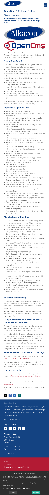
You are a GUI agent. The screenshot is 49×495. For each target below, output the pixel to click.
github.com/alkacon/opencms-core (16, 358)
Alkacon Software (10, 434)
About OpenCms (10, 403)
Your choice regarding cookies (24, 473)
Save (13, 492)
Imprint (4, 485)
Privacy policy (10, 485)
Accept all (36, 492)
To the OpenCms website (12, 420)
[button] (5, 395)
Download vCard (9, 453)
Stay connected (10, 425)
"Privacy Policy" (32, 483)
